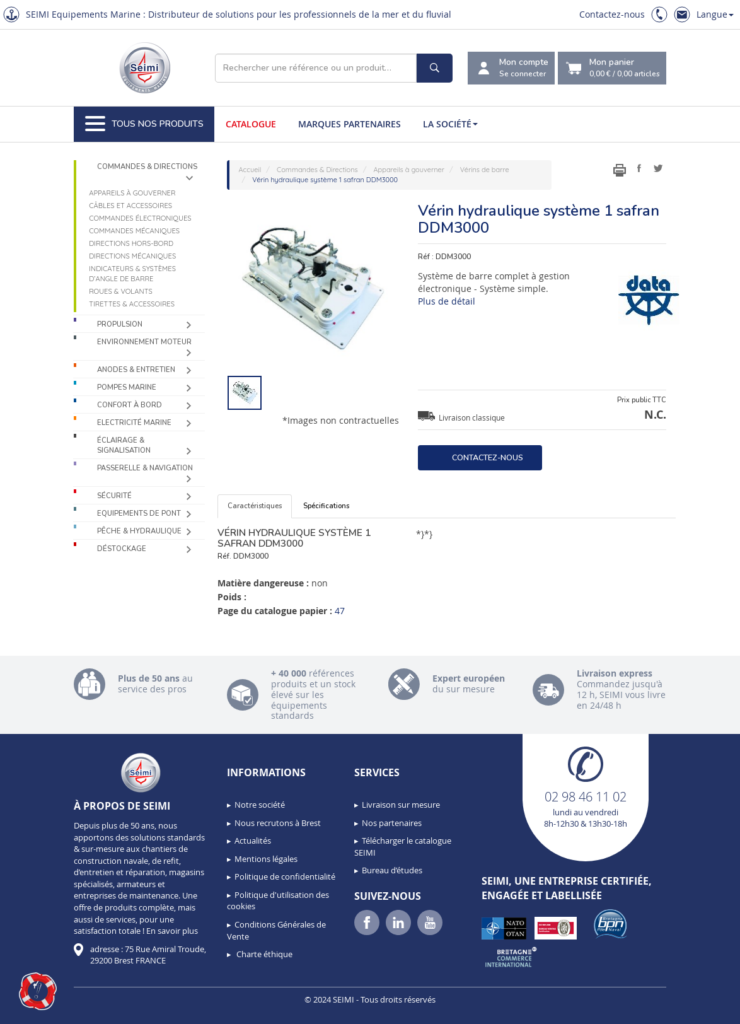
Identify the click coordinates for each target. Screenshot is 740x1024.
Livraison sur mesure (401, 804)
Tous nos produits (144, 124)
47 (340, 611)
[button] (37, 991)
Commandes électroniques (140, 218)
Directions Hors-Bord (131, 243)
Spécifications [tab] (326, 506)
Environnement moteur (144, 342)
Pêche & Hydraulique (139, 531)
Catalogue (251, 124)
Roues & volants (121, 291)
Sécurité (114, 496)
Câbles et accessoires (130, 205)
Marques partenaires (349, 124)
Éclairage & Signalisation (124, 445)
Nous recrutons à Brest (277, 823)
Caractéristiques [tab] (255, 506)
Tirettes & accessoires (132, 304)
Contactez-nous (612, 14)
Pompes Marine (126, 387)
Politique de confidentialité (284, 876)
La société (450, 124)
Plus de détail (446, 301)
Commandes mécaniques (134, 230)
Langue (715, 14)
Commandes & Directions (147, 167)
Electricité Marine (134, 423)
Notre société (259, 804)
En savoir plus (172, 930)
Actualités (252, 840)
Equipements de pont (139, 513)
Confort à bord (129, 405)
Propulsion (119, 324)
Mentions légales (266, 858)
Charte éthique (263, 954)
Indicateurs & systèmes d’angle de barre (132, 273)
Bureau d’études (392, 870)
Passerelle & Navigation (145, 468)
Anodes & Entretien (136, 370)
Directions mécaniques (132, 256)
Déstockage (121, 549)
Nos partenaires (392, 823)
